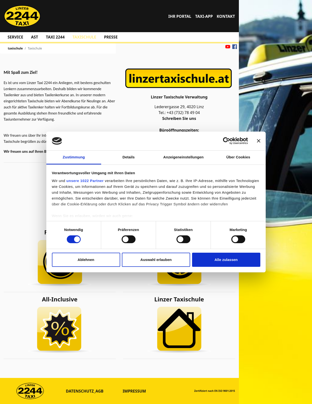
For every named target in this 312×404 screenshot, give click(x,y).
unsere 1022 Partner (85, 181)
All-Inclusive (60, 299)
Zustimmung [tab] (74, 157)
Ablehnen (86, 260)
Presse (111, 37)
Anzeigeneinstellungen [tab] (183, 157)
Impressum (134, 391)
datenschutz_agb (84, 391)
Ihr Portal (179, 16)
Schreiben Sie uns (178, 118)
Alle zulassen (226, 260)
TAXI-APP (204, 16)
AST (34, 37)
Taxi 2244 (55, 37)
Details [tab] (129, 157)
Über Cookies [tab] (238, 157)
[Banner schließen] (258, 141)
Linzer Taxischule (179, 299)
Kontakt (226, 16)
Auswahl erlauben (156, 260)
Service (15, 37)
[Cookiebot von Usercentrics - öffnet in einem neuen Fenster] (226, 140)
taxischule (84, 37)
